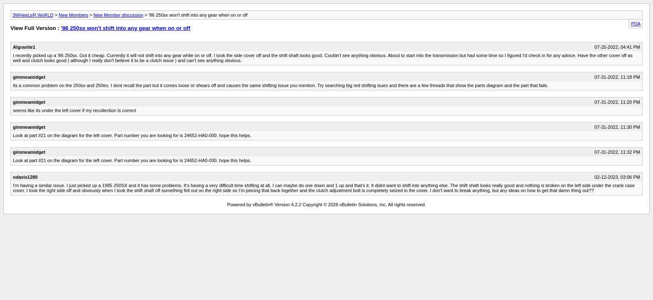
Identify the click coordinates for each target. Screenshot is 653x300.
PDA (636, 23)
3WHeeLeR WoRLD (32, 15)
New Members (73, 15)
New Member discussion (118, 15)
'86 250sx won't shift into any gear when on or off (125, 28)
